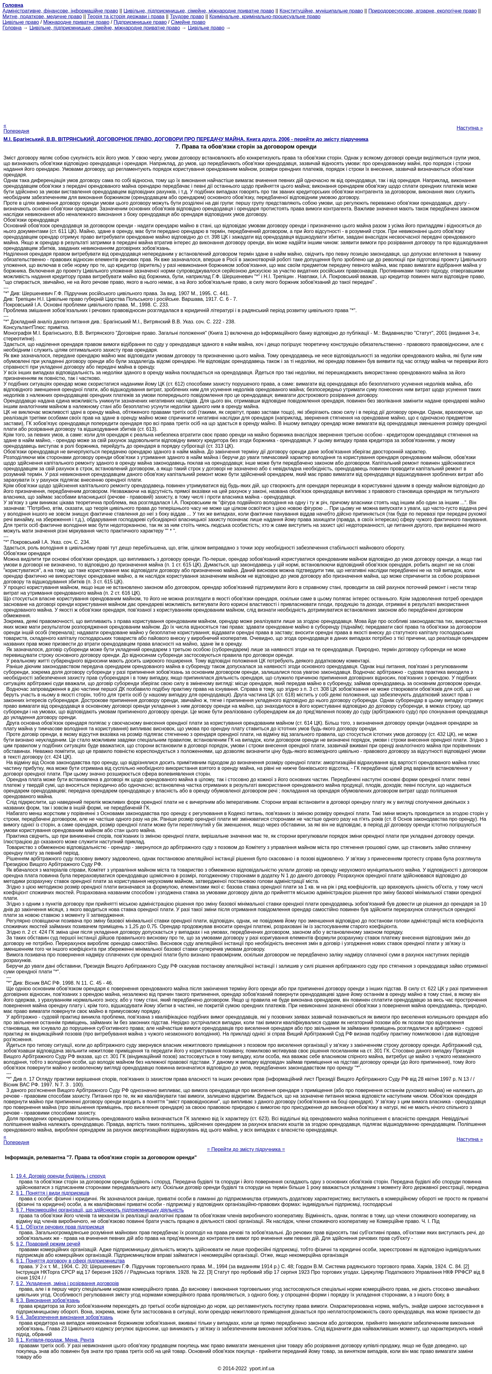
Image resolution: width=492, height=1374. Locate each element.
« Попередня (16, 128)
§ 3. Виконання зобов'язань (48, 1300)
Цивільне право (21, 22)
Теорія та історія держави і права (125, 16)
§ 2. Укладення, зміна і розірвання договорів (67, 1283)
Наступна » (470, 128)
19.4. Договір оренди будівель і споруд (60, 1176)
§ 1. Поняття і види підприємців (52, 1193)
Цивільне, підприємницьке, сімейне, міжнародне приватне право (199, 11)
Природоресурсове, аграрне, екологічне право (422, 11)
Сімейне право (188, 22)
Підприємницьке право (140, 22)
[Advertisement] (246, 75)
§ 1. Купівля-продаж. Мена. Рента (55, 1340)
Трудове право (187, 16)
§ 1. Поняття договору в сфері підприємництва (70, 1260)
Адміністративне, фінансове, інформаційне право (60, 11)
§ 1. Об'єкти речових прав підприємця (60, 1227)
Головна (12, 27)
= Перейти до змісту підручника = (246, 1149)
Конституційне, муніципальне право (321, 11)
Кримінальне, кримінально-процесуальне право (264, 16)
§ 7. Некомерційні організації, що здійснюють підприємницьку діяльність (100, 1210)
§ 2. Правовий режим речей (48, 1244)
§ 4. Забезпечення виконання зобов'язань (64, 1317)
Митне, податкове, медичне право (42, 16)
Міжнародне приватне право (76, 22)
